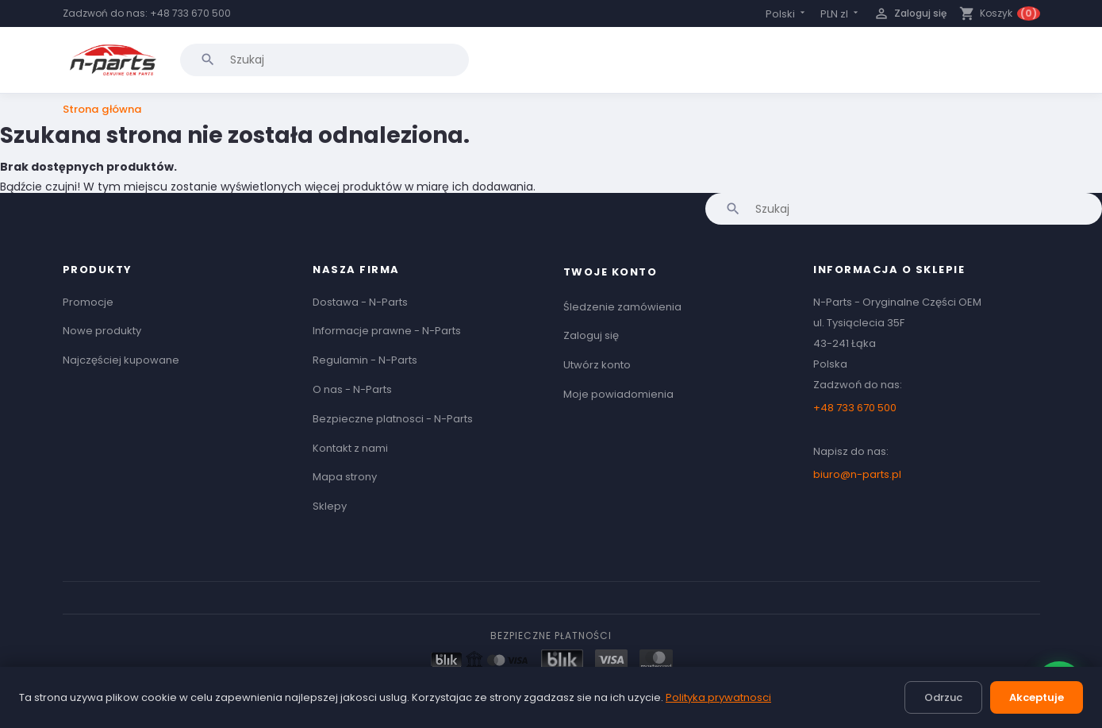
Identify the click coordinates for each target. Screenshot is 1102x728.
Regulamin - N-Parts (365, 360)
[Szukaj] (324, 59)
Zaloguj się (591, 335)
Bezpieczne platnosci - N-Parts (393, 418)
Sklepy (330, 506)
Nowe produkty (102, 330)
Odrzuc (943, 697)
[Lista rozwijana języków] (787, 14)
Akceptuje (1036, 697)
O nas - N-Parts (352, 389)
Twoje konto (610, 271)
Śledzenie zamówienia (622, 306)
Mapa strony (345, 476)
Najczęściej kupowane (121, 360)
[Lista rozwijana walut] (840, 14)
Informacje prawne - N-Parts (387, 330)
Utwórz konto (597, 364)
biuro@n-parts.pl (857, 474)
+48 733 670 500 (190, 13)
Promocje (88, 302)
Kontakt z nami (350, 448)
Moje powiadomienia (618, 394)
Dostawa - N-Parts (360, 302)
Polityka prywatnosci (718, 697)
